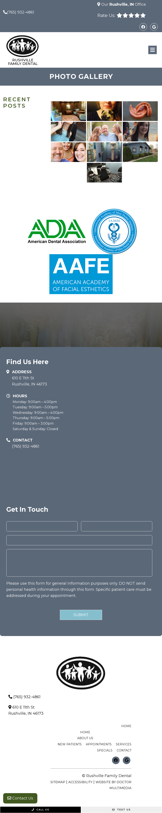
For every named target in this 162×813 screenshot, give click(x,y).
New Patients (70, 744)
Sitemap (57, 782)
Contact (124, 750)
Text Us (121, 809)
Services (123, 744)
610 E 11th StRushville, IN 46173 (29, 381)
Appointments (99, 744)
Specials (104, 750)
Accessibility (80, 782)
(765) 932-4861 (20, 12)
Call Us (40, 809)
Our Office (123, 4)
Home (126, 726)
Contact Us (20, 798)
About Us (85, 738)
